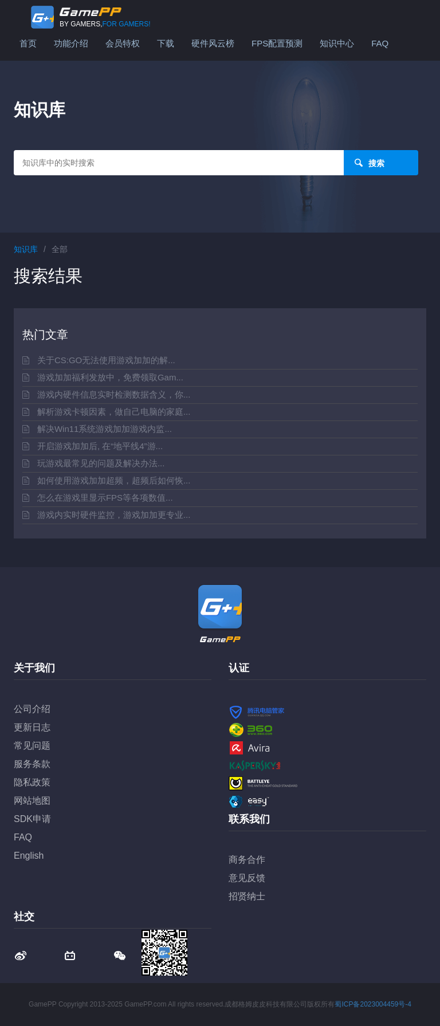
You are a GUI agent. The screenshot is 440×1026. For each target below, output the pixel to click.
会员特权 (122, 43)
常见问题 (32, 745)
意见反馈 (247, 878)
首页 (28, 43)
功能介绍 (71, 43)
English (29, 855)
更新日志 (32, 727)
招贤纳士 (247, 896)
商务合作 (247, 859)
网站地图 (32, 800)
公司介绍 (32, 709)
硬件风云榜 (212, 43)
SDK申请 (32, 819)
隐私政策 (32, 782)
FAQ (379, 43)
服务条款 (32, 764)
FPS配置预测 (277, 43)
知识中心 (337, 43)
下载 (165, 43)
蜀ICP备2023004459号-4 (373, 1004)
